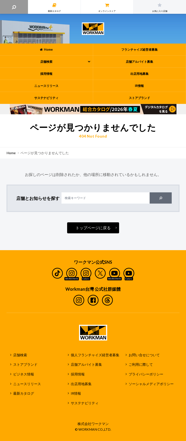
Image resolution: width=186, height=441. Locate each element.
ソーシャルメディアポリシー (151, 384)
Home (11, 153)
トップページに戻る (93, 227)
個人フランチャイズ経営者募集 (95, 355)
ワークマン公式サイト (93, 28)
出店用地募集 (81, 384)
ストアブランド (25, 364)
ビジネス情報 (23, 374)
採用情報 (78, 374)
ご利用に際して (141, 364)
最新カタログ (23, 393)
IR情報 (76, 393)
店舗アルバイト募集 (86, 364)
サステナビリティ (85, 403)
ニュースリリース (27, 384)
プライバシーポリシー (146, 374)
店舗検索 (20, 355)
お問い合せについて (144, 355)
